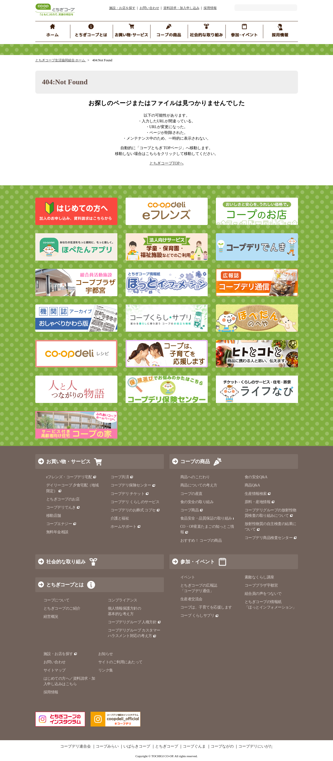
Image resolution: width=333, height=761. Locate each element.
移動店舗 (53, 516)
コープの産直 (191, 494)
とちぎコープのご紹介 (62, 608)
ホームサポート (126, 526)
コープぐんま (194, 746)
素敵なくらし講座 (259, 577)
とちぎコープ (166, 746)
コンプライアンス (122, 600)
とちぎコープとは (64, 584)
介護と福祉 (120, 518)
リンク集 (105, 670)
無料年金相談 (57, 532)
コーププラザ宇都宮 (261, 585)
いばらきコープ (136, 746)
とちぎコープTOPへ (166, 163)
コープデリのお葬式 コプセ (135, 510)
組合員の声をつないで (263, 594)
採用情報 (210, 8)
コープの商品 (195, 461)
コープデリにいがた (255, 746)
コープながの (222, 746)
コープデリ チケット (130, 494)
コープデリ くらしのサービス (135, 502)
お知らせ (105, 654)
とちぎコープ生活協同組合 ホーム (60, 60)
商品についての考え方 (198, 485)
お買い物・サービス (68, 461)
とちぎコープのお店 (63, 499)
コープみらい (107, 746)
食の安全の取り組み (197, 502)
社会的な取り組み (66, 561)
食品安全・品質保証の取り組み (208, 518)
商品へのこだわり (195, 477)
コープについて (57, 600)
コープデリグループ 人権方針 (134, 622)
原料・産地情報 (260, 502)
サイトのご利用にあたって (120, 662)
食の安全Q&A (256, 477)
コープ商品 (191, 510)
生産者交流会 (191, 599)
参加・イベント (197, 561)
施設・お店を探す (122, 8)
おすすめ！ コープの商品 (201, 540)
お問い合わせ (149, 8)
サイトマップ (55, 670)
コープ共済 (122, 477)
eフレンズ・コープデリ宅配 (71, 477)
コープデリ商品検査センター (271, 538)
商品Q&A (252, 485)
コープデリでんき (63, 507)
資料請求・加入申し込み (181, 8)
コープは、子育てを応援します (206, 607)
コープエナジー (61, 524)
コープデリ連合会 (75, 746)
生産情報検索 (258, 494)
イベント (187, 577)
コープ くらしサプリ (199, 615)
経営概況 (51, 617)
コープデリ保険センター (133, 485)
